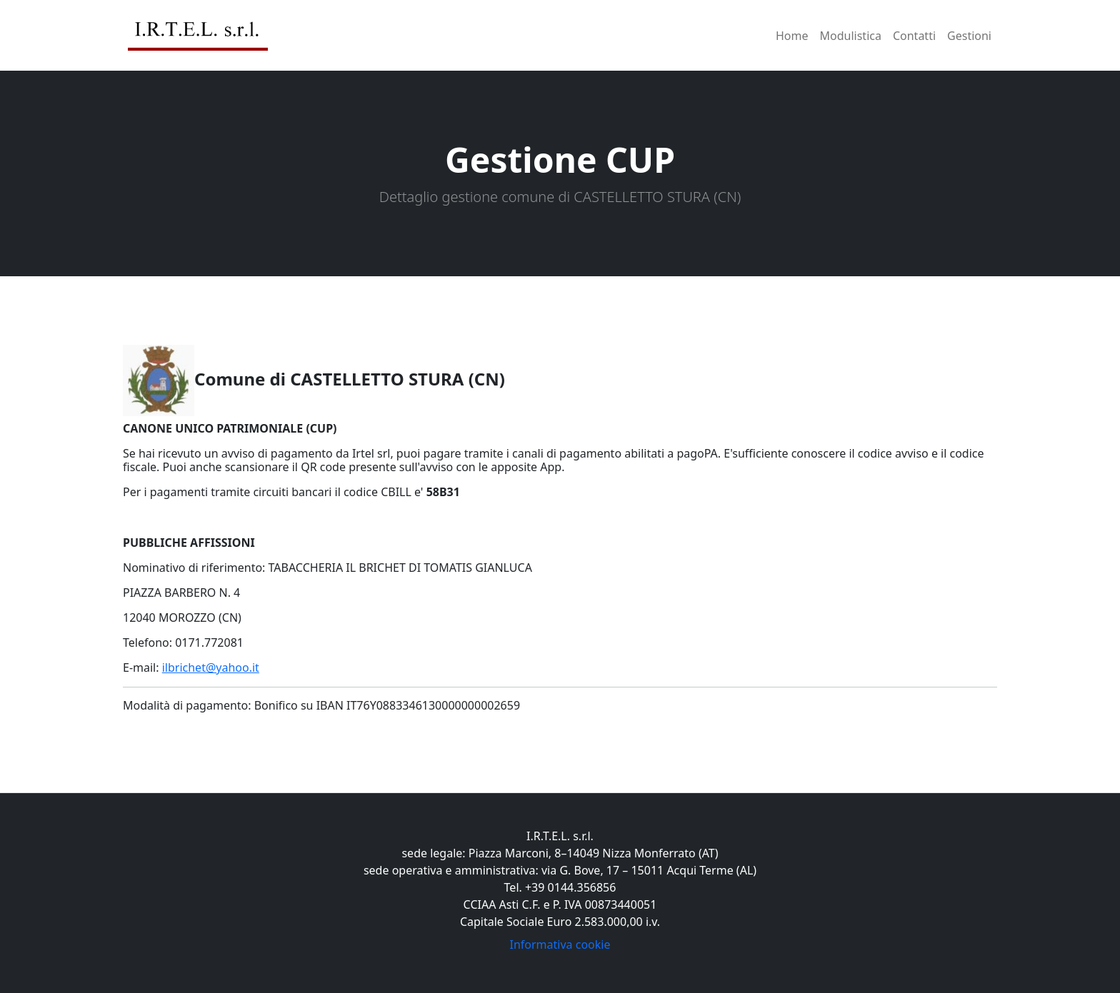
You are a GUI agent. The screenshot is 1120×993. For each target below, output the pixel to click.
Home (792, 36)
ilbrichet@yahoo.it (210, 667)
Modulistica (850, 36)
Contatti (914, 36)
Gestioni (969, 36)
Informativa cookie (560, 944)
